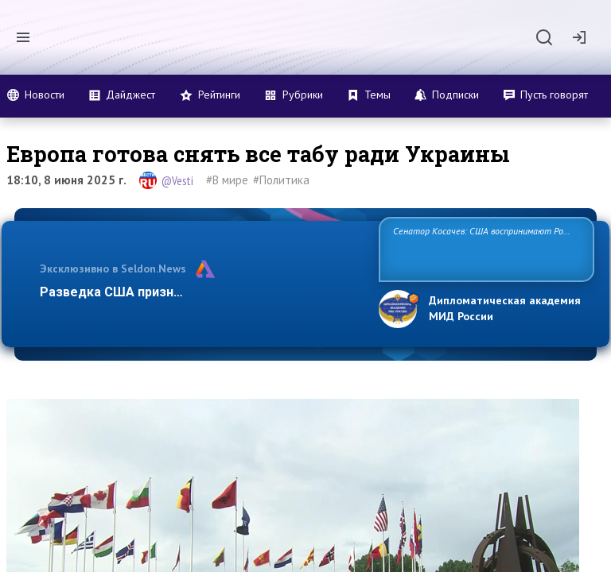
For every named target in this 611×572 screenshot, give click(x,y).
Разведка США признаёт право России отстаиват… (200, 292)
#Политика (281, 179)
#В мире (227, 179)
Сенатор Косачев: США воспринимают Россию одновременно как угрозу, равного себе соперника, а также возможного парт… (484, 248)
